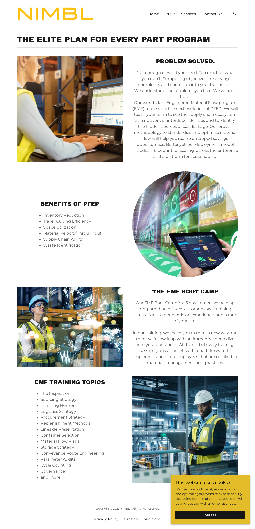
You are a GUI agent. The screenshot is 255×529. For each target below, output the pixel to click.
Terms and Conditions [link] (141, 519)
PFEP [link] (170, 14)
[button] (234, 14)
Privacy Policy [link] (106, 519)
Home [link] (153, 14)
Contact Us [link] (212, 14)
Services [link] (188, 14)
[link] (55, 13)
